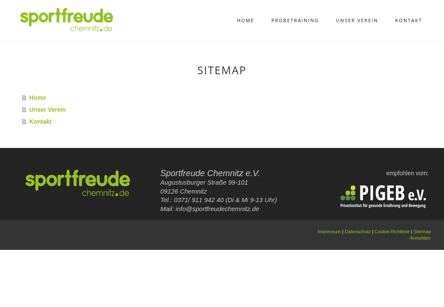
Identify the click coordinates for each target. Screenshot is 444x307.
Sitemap (422, 231)
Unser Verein (357, 20)
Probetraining (295, 20)
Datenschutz (358, 231)
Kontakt (408, 20)
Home (245, 20)
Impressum (329, 231)
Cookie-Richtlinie (392, 231)
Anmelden (420, 237)
